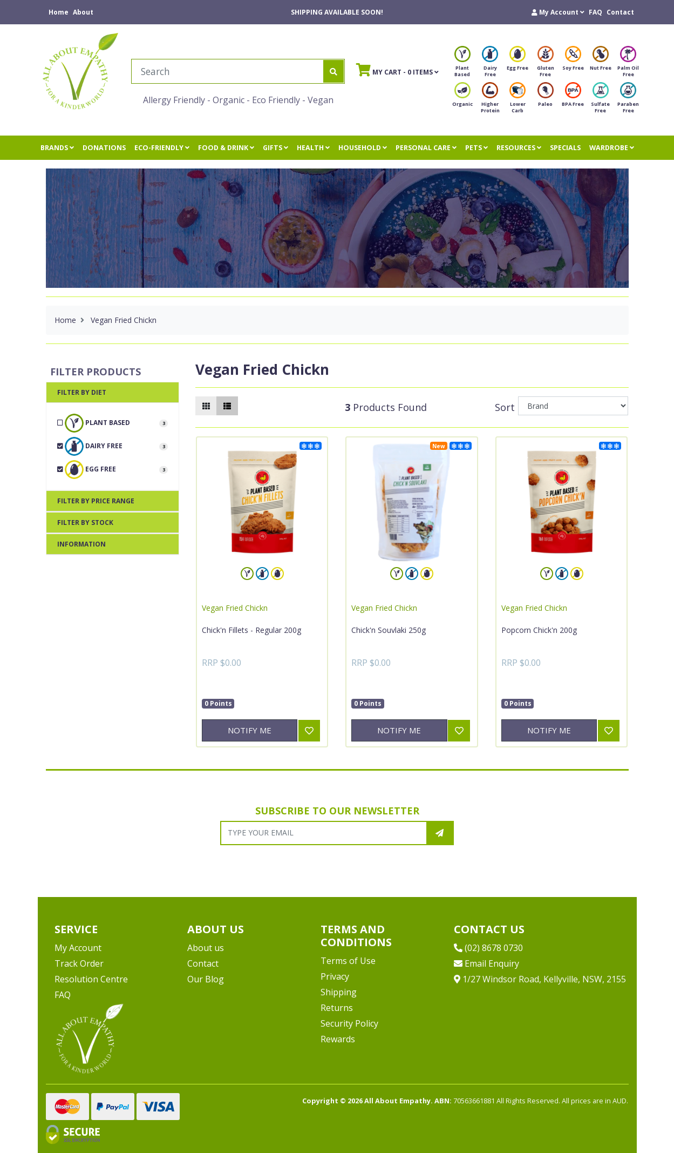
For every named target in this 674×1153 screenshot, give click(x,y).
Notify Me (249, 730)
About (83, 12)
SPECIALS (565, 147)
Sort (505, 407)
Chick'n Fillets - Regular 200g (251, 630)
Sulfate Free (600, 100)
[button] (558, 12)
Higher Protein (490, 100)
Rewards (338, 1039)
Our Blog (205, 979)
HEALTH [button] (313, 147)
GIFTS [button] (275, 147)
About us (205, 948)
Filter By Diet (81, 392)
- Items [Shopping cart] (397, 70)
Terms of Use (348, 961)
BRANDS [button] (57, 147)
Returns (337, 1008)
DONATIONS (104, 147)
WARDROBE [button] (611, 147)
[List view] (227, 405)
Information (81, 544)
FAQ (595, 12)
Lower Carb (517, 100)
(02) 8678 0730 (488, 948)
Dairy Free (490, 64)
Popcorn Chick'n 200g (539, 630)
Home (59, 12)
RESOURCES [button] (518, 147)
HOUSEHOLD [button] (362, 147)
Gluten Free (545, 64)
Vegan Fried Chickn (235, 608)
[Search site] (333, 71)
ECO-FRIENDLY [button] (161, 147)
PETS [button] (476, 147)
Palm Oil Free (628, 64)
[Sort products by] (573, 405)
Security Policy (349, 1023)
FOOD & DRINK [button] (226, 147)
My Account (78, 948)
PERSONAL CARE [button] (426, 147)
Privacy (335, 976)
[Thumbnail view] (206, 405)
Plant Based (462, 64)
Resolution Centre (91, 979)
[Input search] (227, 71)
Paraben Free (628, 100)
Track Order (79, 963)
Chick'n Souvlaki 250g (388, 630)
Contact (620, 12)
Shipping (339, 992)
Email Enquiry (486, 963)
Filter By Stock (85, 522)
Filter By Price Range (95, 500)
